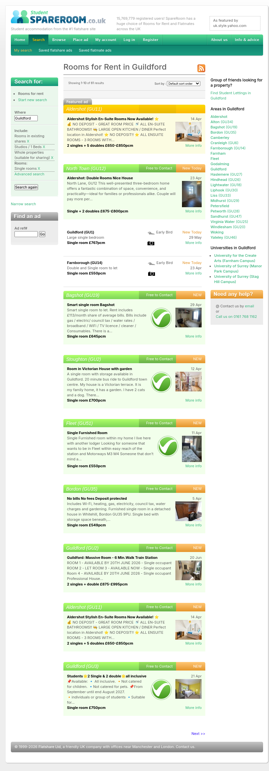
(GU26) (226, 179)
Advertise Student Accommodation (80, 39)
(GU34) (222, 122)
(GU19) (224, 127)
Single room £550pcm (86, 273)
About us (219, 39)
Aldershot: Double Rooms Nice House (100, 178)
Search (38, 39)
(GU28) (225, 211)
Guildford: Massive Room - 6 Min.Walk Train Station (112, 557)
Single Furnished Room (87, 432)
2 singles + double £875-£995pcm (97, 584)
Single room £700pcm (86, 400)
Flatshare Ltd (49, 746)
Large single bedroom (85, 237)
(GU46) (224, 237)
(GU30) (224, 190)
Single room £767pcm (86, 242)
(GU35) (223, 132)
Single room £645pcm (86, 336)
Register (151, 39)
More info (193, 145)
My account (106, 39)
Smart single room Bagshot (91, 304)
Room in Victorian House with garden (99, 368)
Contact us (185, 746)
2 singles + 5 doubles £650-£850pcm (100, 145)
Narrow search (23, 204)
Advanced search (29, 174)
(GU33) (221, 195)
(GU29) (225, 200)
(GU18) (226, 185)
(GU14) (228, 148)
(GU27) (226, 174)
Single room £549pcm (86, 525)
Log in (129, 39)
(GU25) (229, 221)
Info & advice (247, 39)
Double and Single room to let (92, 268)
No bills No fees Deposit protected (97, 498)
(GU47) (226, 216)
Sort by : (177, 83)
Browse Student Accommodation (58, 39)
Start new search (32, 100)
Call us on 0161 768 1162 (236, 316)
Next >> (198, 733)
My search (23, 50)
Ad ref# (20, 228)
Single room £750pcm (86, 707)
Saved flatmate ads (95, 50)
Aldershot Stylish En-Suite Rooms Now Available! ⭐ (113, 119)
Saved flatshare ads (55, 50)
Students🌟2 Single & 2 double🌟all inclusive (106, 676)
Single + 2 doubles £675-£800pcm (97, 211)
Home (20, 39)
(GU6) (224, 143)
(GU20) (228, 227)
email (249, 306)
